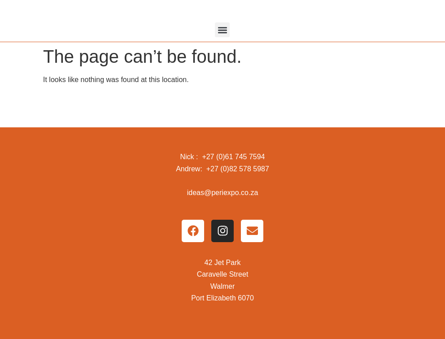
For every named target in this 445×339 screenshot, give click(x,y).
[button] (222, 29)
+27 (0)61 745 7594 (233, 157)
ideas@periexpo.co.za (222, 192)
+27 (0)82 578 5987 (237, 169)
